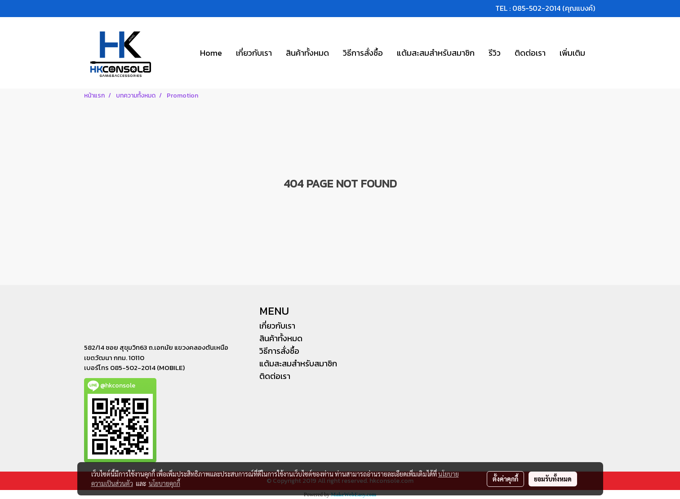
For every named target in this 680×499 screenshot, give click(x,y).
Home (211, 53)
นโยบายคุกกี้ (164, 483)
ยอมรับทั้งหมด (553, 479)
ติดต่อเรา (530, 53)
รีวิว (495, 53)
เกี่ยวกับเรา (254, 53)
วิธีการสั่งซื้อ (363, 53)
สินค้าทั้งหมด (307, 53)
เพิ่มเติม (572, 53)
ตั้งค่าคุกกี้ (505, 479)
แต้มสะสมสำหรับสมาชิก (436, 53)
